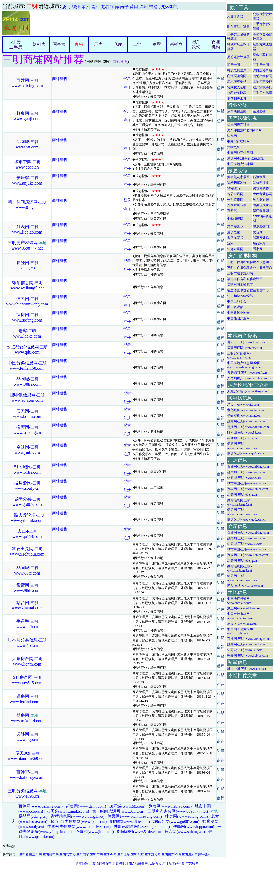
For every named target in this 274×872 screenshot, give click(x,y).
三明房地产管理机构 (196, 854)
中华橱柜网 (235, 219)
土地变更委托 (262, 81)
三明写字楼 (67, 854)
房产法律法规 (236, 111)
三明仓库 (110, 854)
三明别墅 (137, 854)
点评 (220, 88)
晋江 (95, 6)
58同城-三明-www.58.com (244, 432)
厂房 (98, 44)
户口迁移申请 (262, 70)
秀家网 (257, 249)
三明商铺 (82, 854)
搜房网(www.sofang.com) (186, 816)
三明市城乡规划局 (240, 273)
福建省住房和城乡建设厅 (244, 279)
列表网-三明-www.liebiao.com (247, 489)
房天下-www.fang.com (242, 623)
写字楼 (59, 44)
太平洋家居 (235, 238)
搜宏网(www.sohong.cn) (184, 831)
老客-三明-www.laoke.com (245, 585)
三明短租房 (51, 854)
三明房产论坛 (171, 854)
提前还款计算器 (238, 57)
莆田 (134, 6)
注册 (127, 88)
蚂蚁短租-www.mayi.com (244, 416)
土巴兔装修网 (262, 194)
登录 (127, 79)
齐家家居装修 (236, 205)
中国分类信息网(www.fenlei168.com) (79, 826)
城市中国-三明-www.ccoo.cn (246, 483)
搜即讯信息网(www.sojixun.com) (142, 826)
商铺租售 (59, 79)
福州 (76, 6)
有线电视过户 (236, 70)
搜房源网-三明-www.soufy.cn (247, 372)
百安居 (232, 211)
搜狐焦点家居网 (238, 177)
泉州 (85, 6)
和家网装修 (261, 238)
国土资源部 (235, 307)
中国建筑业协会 (238, 313)
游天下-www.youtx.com (243, 404)
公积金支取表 (236, 93)
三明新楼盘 (153, 854)
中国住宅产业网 (238, 318)
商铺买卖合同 (236, 76)
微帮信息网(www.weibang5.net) (78, 816)
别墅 (156, 44)
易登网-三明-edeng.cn (242, 438)
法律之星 (233, 147)
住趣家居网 (235, 249)
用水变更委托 (236, 81)
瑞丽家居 (259, 243)
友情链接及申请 (103, 863)
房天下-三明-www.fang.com (246, 342)
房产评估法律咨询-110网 (244, 130)
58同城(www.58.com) (127, 806)
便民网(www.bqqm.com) (193, 826)
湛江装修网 (261, 211)
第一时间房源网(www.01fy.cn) (118, 811)
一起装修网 (235, 199)
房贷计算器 (235, 16)
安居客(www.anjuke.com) (67, 811)
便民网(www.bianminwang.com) (135, 816)
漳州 (143, 6)
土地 (137, 44)
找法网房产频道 (238, 125)
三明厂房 (96, 854)
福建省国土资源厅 (240, 284)
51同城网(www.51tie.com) (139, 831)
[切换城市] (169, 6)
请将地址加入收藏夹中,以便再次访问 (142, 863)
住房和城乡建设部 (240, 296)
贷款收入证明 (236, 87)
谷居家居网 (235, 194)
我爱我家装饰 (236, 183)
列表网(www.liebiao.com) (170, 806)
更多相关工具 (236, 98)
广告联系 (192, 863)
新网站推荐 (177, 863)
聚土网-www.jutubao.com (244, 608)
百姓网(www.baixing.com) (40, 806)
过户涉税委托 (262, 87)
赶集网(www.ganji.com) (86, 806)
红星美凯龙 (235, 226)
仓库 (118, 44)
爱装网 (257, 232)
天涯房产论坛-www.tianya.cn (247, 391)
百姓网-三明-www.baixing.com (248, 427)
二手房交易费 (262, 93)
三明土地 (123, 854)
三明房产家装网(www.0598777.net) (178, 811)
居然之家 (233, 232)
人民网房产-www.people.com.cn (249, 378)
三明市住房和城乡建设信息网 (248, 262)
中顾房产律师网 (238, 141)
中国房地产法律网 (240, 164)
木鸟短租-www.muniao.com (246, 410)
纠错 (220, 78)
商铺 (79, 44)
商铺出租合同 (262, 76)
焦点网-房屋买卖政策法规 (245, 158)
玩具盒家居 (261, 199)
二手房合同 (261, 65)
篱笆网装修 (261, 188)
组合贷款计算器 (238, 26)
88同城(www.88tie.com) (130, 821)
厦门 (66, 6)
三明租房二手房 (30, 854)
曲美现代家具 (262, 205)
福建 (153, 6)
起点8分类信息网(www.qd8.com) (78, 821)
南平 (124, 6)
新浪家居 (259, 177)
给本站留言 (84, 863)
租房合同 (233, 65)
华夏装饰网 (261, 226)
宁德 (114, 6)
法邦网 (232, 136)
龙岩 (105, 6)
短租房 (39, 44)
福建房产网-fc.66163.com (244, 348)
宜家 (230, 243)
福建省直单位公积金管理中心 (248, 290)
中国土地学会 (236, 301)
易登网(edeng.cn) (33, 816)
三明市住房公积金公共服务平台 (249, 268)
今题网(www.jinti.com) (94, 831)
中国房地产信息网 (240, 153)
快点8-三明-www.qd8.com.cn (246, 453)
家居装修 (259, 111)
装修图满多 (261, 183)
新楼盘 (176, 44)
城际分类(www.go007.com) (176, 821)
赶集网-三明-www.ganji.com (246, 421)
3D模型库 (234, 188)
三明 (32, 6)
